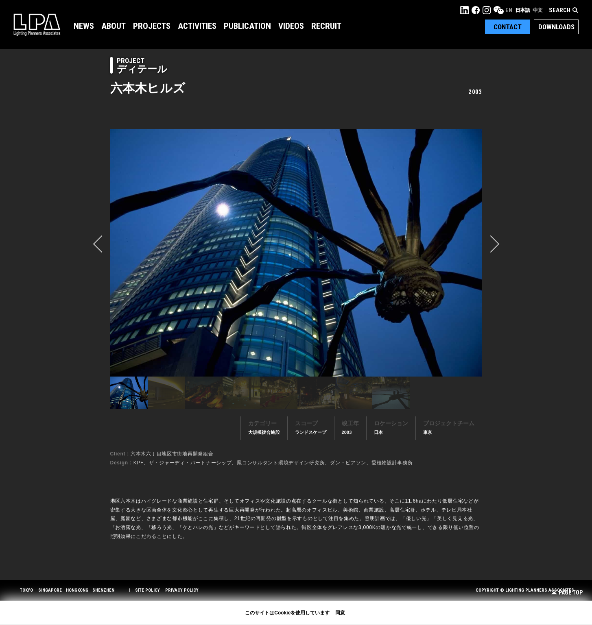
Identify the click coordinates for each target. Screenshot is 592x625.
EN (508, 10)
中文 (537, 10)
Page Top (567, 593)
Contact (508, 27)
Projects (151, 26)
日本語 (522, 10)
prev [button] (101, 244)
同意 (340, 613)
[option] (296, 252)
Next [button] (490, 244)
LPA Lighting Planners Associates (37, 24)
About (113, 26)
